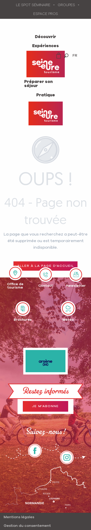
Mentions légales (19, 517)
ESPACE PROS (45, 14)
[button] (66, 56)
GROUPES (66, 5)
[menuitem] (45, 36)
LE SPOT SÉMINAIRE (33, 5)
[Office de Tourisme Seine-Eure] (46, 113)
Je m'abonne (45, 406)
